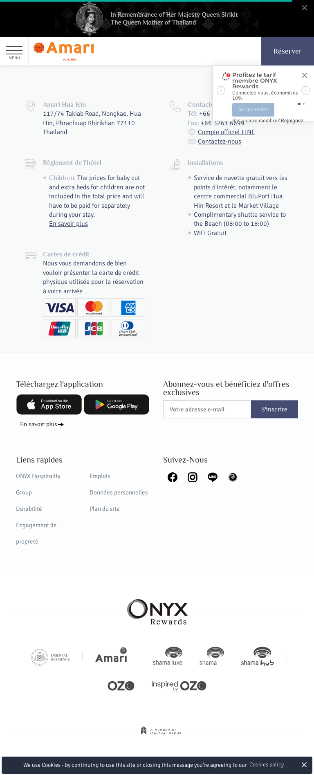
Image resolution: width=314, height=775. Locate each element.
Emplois (100, 476)
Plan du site (105, 508)
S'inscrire (274, 409)
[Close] (304, 75)
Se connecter (253, 109)
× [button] (304, 764)
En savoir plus (68, 224)
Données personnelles (119, 492)
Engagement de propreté (36, 533)
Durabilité (29, 508)
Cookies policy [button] (266, 764)
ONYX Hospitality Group (38, 484)
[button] (221, 90)
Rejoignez (292, 120)
